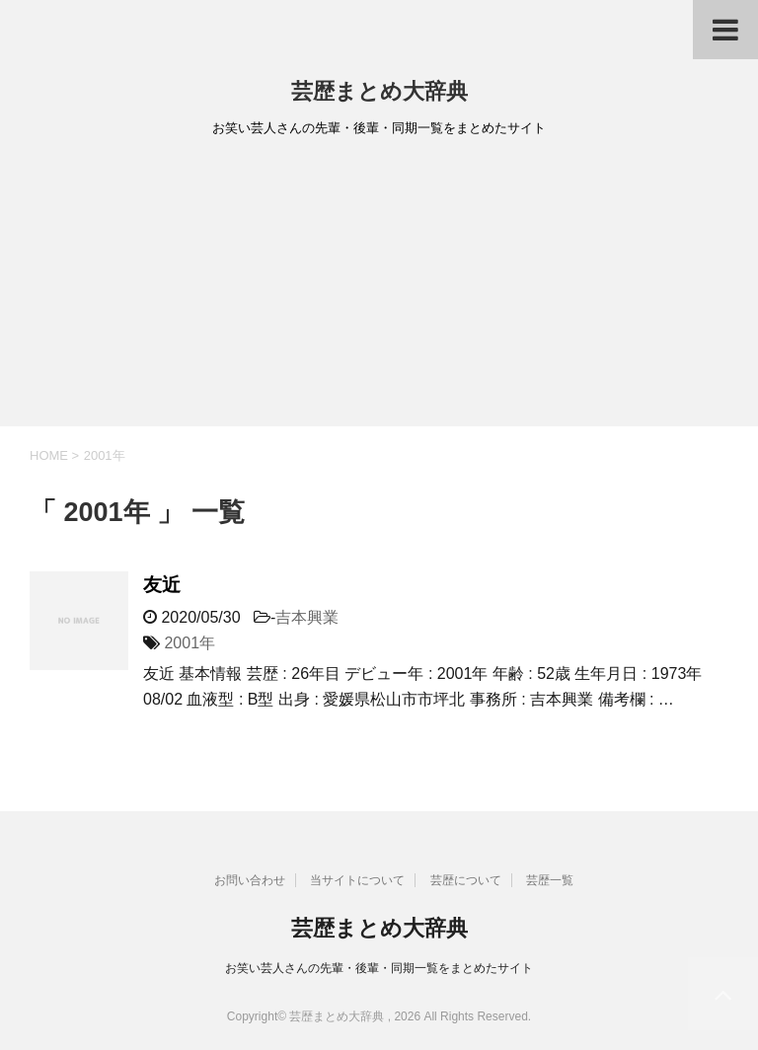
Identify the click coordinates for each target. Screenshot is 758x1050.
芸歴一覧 (549, 880)
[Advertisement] (379, 288)
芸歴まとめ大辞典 (379, 91)
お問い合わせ (249, 880)
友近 (162, 584)
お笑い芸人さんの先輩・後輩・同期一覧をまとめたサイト (379, 968)
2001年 (189, 643)
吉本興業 (307, 617)
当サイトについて (357, 880)
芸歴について (465, 880)
